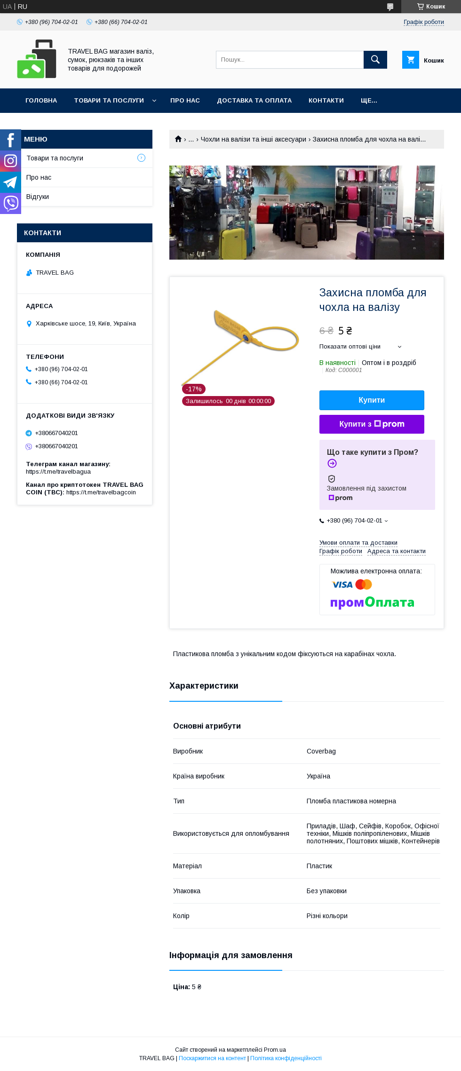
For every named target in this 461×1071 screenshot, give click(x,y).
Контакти (326, 100)
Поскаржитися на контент (212, 1058)
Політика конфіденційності (286, 1058)
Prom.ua (275, 1050)
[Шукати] (375, 60)
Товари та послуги (109, 100)
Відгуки (37, 196)
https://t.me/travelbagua (58, 471)
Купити (372, 400)
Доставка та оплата (254, 100)
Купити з (371, 424)
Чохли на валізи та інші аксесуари (253, 139)
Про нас (185, 100)
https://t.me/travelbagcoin (101, 492)
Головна (41, 100)
